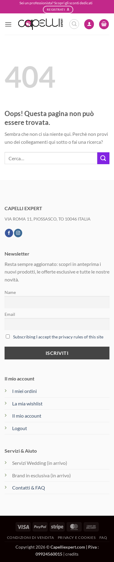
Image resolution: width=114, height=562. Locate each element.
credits (71, 554)
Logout (19, 428)
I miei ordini (24, 391)
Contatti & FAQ (28, 487)
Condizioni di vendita (30, 537)
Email (10, 314)
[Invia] (103, 158)
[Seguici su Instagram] (18, 233)
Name (10, 292)
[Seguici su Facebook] (9, 233)
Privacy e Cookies (76, 537)
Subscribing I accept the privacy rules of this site (58, 336)
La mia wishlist (27, 403)
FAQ (103, 537)
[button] (8, 24)
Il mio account (26, 416)
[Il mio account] (89, 24)
